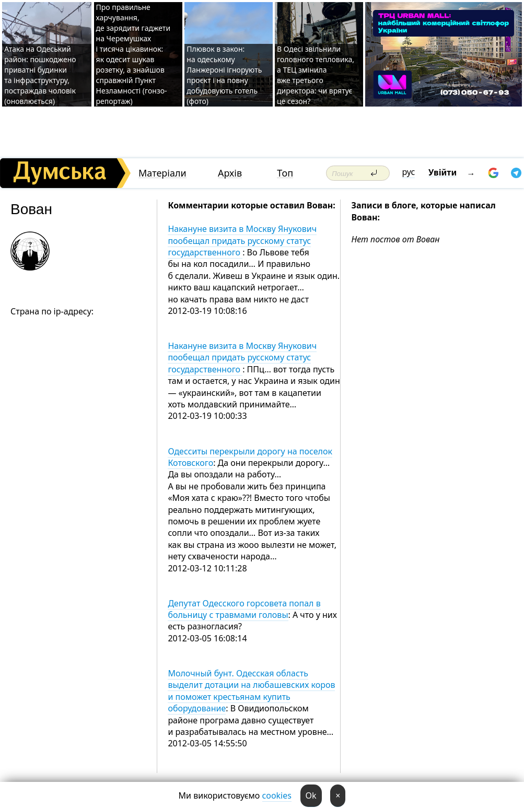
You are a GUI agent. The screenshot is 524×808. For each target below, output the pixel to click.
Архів (230, 173)
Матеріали (162, 173)
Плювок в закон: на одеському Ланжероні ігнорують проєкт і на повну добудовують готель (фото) (224, 75)
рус (408, 172)
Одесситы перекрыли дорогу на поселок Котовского (250, 457)
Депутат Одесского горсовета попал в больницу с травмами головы (244, 609)
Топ (285, 173)
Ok (311, 795)
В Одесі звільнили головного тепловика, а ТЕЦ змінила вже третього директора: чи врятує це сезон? (315, 75)
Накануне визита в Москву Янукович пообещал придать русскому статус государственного (242, 240)
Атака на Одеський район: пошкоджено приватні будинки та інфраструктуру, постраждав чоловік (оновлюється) (40, 75)
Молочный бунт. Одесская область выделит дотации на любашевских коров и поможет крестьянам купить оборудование (251, 691)
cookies (277, 795)
